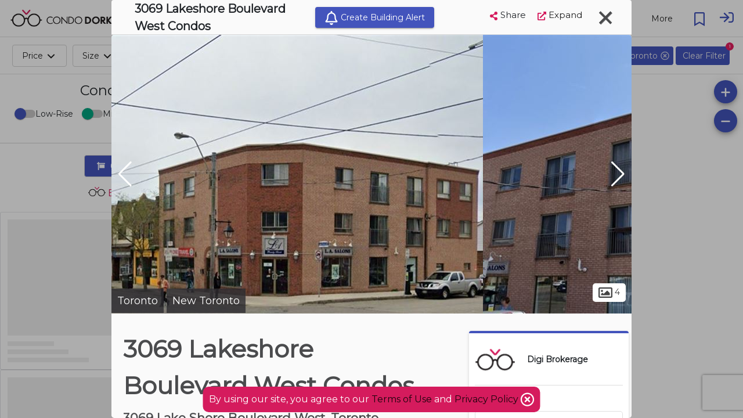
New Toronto (206, 300)
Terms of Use (402, 399)
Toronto (137, 300)
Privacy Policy (488, 399)
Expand (560, 14)
